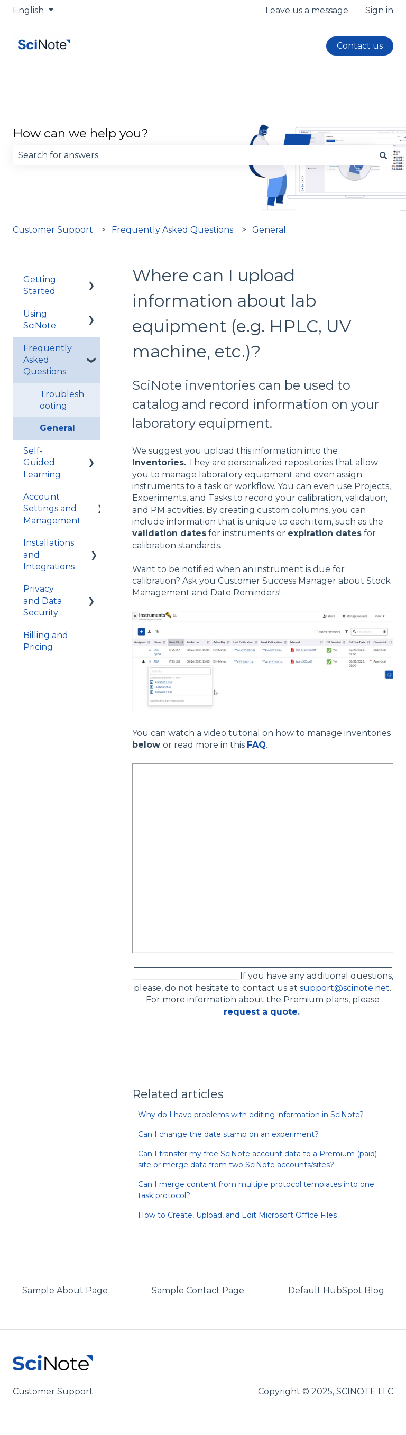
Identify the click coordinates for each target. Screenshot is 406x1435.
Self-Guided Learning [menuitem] (42, 463)
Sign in (379, 10)
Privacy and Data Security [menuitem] (42, 601)
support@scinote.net (345, 988)
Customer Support (53, 230)
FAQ (256, 745)
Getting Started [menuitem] (39, 285)
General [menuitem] (57, 428)
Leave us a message (306, 10)
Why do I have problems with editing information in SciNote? (251, 1114)
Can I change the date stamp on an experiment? (228, 1134)
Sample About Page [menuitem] (65, 1290)
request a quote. (262, 1012)
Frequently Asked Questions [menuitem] (47, 360)
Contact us (360, 46)
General (269, 230)
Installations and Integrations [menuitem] (49, 555)
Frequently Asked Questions (172, 230)
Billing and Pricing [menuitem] (45, 641)
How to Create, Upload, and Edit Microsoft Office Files (237, 1215)
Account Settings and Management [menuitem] (52, 509)
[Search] (383, 155)
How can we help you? (81, 133)
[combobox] (193, 155)
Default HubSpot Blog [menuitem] (336, 1290)
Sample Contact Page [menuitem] (198, 1290)
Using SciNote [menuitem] (39, 319)
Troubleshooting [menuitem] (62, 400)
